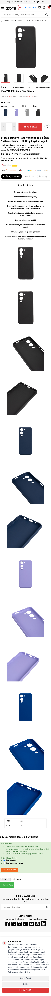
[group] (25, 47)
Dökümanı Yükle (7, 885)
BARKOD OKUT (30, 7)
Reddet (25, 984)
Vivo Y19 (20, 21)
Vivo (12, 21)
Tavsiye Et (29, 176)
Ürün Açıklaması (11, 176)
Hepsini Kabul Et (25, 990)
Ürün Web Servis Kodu (14, 863)
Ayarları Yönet (25, 978)
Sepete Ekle (30, 126)
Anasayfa (5, 21)
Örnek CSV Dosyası (9, 870)
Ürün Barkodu (11, 860)
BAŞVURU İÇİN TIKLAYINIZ (19, 150)
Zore (3, 87)
